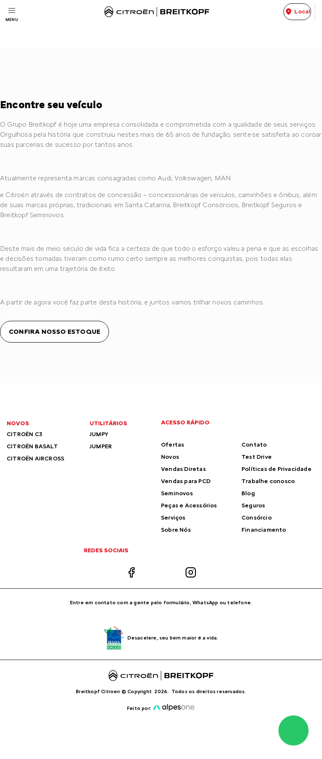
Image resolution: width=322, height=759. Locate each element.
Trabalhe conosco (268, 481)
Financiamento (264, 529)
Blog (248, 493)
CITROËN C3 (24, 434)
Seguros (253, 505)
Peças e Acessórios (189, 505)
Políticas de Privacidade (277, 469)
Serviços (173, 517)
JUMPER (101, 446)
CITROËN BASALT (32, 446)
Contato (254, 444)
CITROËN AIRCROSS (35, 458)
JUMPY (99, 434)
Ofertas (172, 444)
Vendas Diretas (183, 469)
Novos (170, 456)
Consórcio (257, 517)
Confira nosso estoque (54, 331)
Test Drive (257, 456)
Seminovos (177, 493)
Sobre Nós (176, 529)
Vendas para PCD (185, 481)
